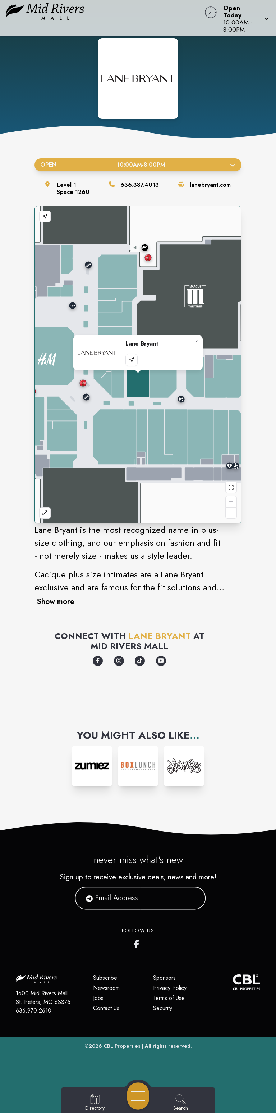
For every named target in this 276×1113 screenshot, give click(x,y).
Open (138, 165)
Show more (55, 601)
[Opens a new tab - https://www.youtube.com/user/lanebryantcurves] (161, 660)
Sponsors (164, 978)
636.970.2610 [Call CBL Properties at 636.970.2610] (33, 1010)
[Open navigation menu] (138, 1096)
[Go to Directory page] (94, 1103)
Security (162, 1008)
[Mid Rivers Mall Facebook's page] (138, 942)
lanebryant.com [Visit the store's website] (210, 185)
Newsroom (106, 988)
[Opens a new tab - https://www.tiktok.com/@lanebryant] (140, 660)
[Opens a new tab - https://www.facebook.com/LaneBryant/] (98, 660)
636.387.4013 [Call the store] (139, 185)
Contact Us (106, 1008)
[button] (243, 18)
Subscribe (105, 978)
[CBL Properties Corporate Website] (233, 982)
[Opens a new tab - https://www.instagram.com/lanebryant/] (119, 660)
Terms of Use (169, 998)
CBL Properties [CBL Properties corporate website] (122, 1046)
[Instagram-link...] (92, 766)
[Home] (105, 18)
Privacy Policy (170, 988)
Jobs (98, 998)
